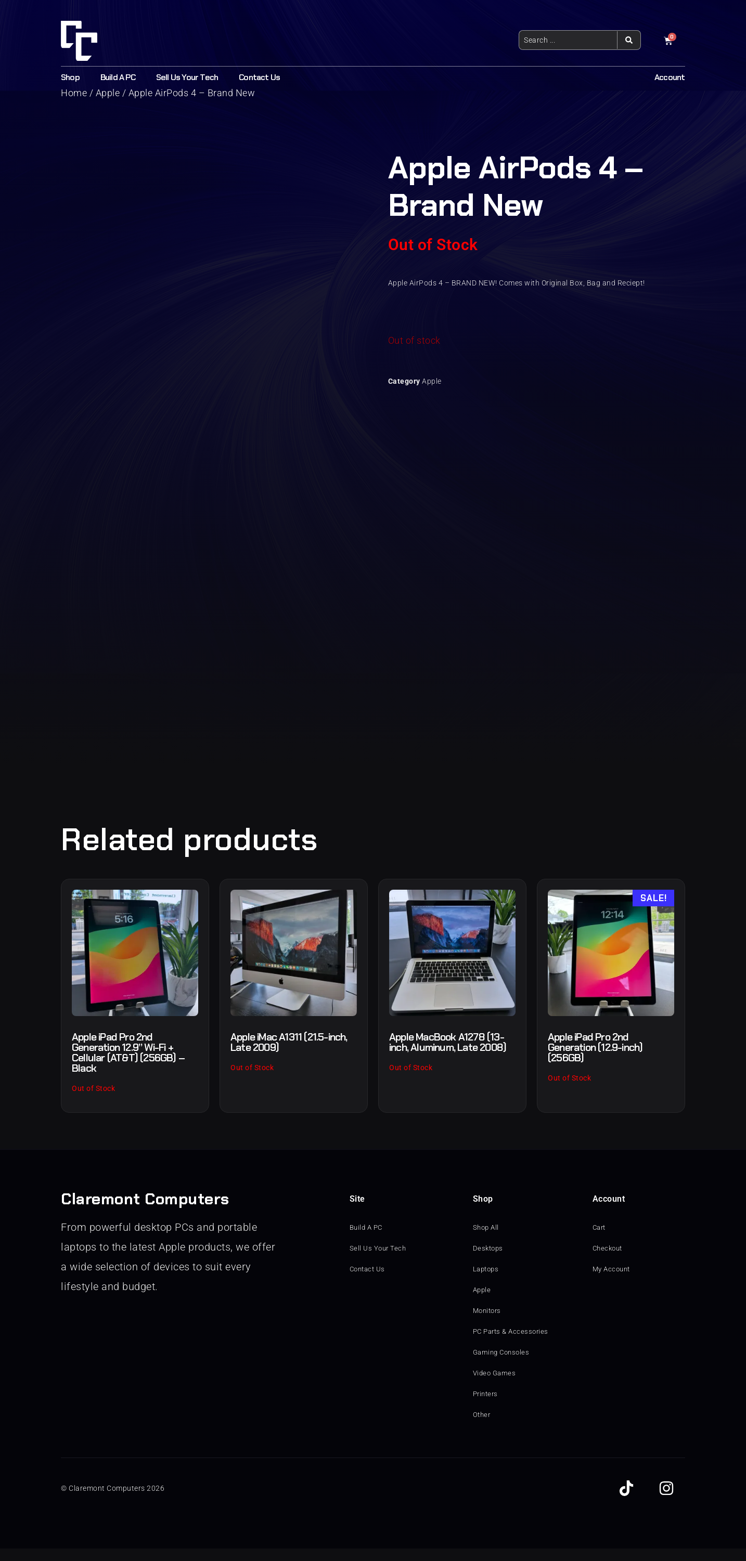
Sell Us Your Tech (187, 77)
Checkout (609, 1261)
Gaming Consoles (503, 1365)
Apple (432, 381)
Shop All (487, 1240)
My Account (613, 1282)
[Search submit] (628, 40)
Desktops (489, 1261)
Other (482, 1427)
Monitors (488, 1323)
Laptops (487, 1282)
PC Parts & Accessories (513, 1344)
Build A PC (117, 77)
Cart (600, 1240)
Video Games (496, 1386)
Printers (486, 1406)
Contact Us (259, 77)
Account (669, 77)
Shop (70, 77)
